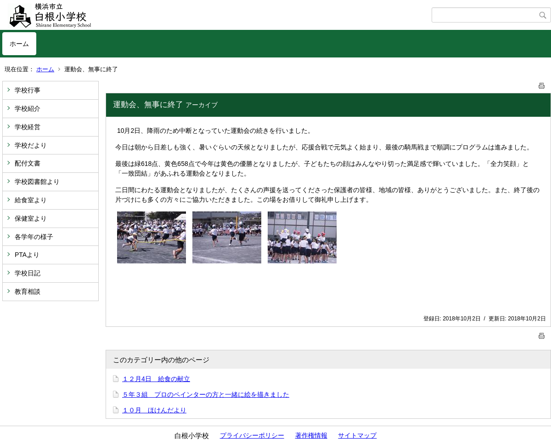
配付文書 (27, 163)
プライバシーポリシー (252, 435)
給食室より (31, 200)
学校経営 (27, 127)
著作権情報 (311, 435)
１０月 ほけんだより (154, 410)
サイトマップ (357, 435)
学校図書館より (37, 181)
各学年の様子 (34, 236)
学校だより (31, 145)
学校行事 (27, 90)
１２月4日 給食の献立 (156, 378)
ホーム (19, 43)
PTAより (27, 254)
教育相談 (27, 291)
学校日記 (27, 273)
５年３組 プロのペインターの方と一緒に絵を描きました (205, 394)
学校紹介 (27, 108)
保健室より (31, 218)
